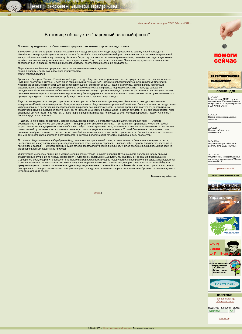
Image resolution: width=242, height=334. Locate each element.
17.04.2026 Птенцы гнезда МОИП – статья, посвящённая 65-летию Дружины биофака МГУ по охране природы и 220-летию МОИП (224, 101)
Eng (10, 14)
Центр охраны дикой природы (117, 328)
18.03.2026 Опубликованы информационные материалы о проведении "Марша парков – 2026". (224, 157)
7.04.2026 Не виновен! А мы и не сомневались (219, 130)
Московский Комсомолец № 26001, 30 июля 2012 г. (165, 23)
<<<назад (224, 318)
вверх (97, 192)
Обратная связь (225, 301)
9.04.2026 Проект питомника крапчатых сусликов (222, 117)
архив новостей (225, 168)
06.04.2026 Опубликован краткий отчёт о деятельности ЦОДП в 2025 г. (222, 143)
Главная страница (224, 298)
